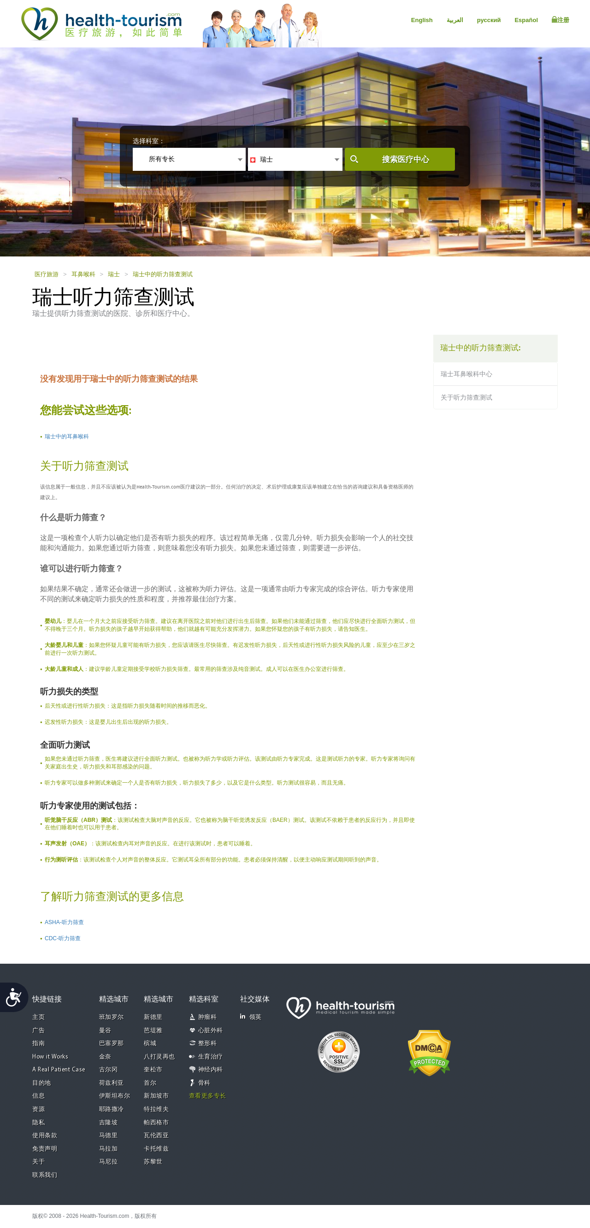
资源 (38, 1109)
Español (526, 20)
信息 (38, 1096)
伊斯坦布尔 (114, 1096)
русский (489, 20)
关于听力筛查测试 (466, 397)
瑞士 (114, 274)
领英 (251, 1016)
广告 (38, 1031)
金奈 (105, 1057)
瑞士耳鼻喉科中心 (466, 374)
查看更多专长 (207, 1096)
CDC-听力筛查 (63, 938)
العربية (455, 20)
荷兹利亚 (111, 1083)
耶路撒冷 (111, 1109)
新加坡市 (156, 1096)
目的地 (41, 1083)
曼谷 (105, 1031)
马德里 (108, 1136)
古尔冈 (108, 1070)
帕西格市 (156, 1123)
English (422, 20)
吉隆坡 (108, 1123)
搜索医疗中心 (405, 159)
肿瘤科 (207, 1017)
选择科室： (149, 141)
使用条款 (44, 1136)
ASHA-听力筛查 (64, 922)
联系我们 (44, 1175)
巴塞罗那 (111, 1044)
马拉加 (108, 1149)
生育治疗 (210, 1057)
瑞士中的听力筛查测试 (163, 274)
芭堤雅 (153, 1031)
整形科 (207, 1044)
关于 (38, 1162)
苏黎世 (153, 1162)
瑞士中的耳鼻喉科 (67, 436)
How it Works (50, 1057)
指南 (38, 1044)
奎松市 (153, 1070)
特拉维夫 (156, 1109)
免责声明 (44, 1149)
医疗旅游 (47, 274)
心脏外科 (210, 1031)
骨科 (204, 1083)
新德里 (153, 1017)
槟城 (150, 1044)
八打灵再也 (159, 1057)
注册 (560, 19)
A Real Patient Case (58, 1070)
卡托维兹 (156, 1149)
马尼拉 (108, 1162)
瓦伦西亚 (156, 1136)
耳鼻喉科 (83, 274)
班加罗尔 (111, 1017)
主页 (38, 1017)
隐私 (38, 1123)
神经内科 (210, 1070)
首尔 (150, 1083)
